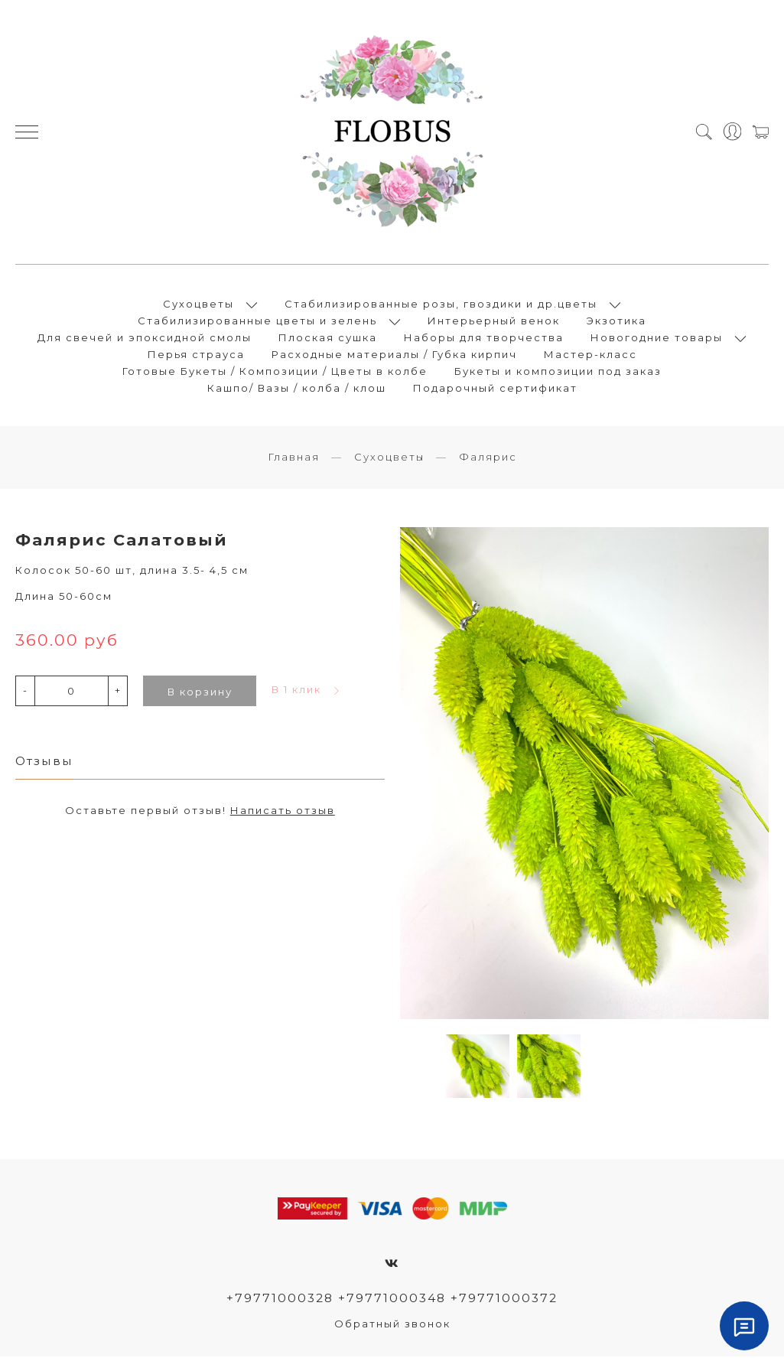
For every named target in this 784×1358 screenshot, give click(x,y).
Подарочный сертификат (495, 389)
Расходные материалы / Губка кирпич (394, 355)
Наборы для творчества (484, 338)
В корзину (200, 693)
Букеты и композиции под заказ (558, 372)
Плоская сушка (327, 338)
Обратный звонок (392, 1325)
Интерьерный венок (494, 321)
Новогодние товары (656, 338)
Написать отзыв (282, 812)
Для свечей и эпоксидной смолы (144, 338)
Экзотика (616, 321)
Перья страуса (196, 355)
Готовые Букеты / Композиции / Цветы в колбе (275, 372)
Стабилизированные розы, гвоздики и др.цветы (441, 304)
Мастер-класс (590, 355)
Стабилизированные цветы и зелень (257, 321)
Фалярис (488, 458)
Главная (294, 458)
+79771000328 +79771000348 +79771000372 (392, 1299)
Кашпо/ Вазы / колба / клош (296, 389)
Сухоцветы (198, 304)
